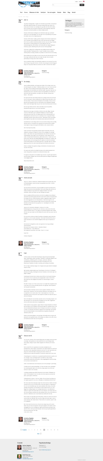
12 (47, 430)
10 (40, 430)
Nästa (38, 433)
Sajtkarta (80, 1)
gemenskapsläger (36, 366)
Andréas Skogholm (28, 235)
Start (21, 12)
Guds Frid (26, 233)
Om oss (26, 12)
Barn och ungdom (52, 12)
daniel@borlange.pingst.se (28, 458)
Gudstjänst (43, 12)
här (49, 366)
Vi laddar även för (28, 366)
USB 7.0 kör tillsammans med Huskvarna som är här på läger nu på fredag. (40, 363)
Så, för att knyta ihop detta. (29, 127)
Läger (25, 253)
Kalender (59, 12)
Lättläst (76, 1)
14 (54, 430)
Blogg (69, 12)
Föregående (24, 430)
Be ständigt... (27, 81)
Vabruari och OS (28, 336)
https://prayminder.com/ (29, 160)
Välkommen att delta (34, 12)
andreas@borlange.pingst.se (29, 77)
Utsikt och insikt (28, 178)
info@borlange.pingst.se (46, 449)
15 (57, 430)
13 (51, 430)
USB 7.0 (26, 20)
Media (64, 12)
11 (44, 430)
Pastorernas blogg (45, 72)
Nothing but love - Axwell (37, 51)
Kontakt (74, 12)
